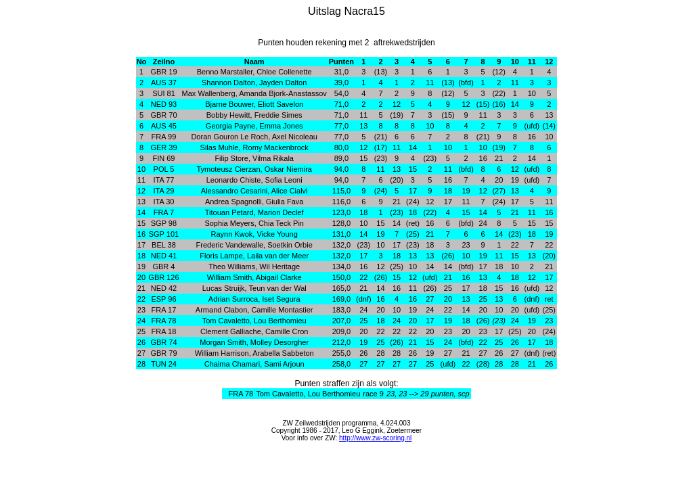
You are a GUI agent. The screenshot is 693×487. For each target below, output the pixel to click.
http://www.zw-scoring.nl (375, 438)
